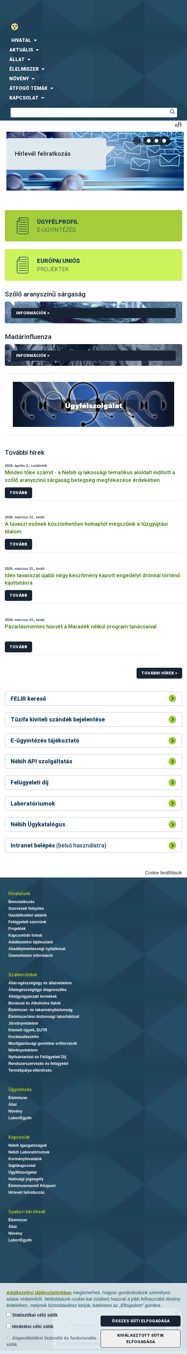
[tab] (149, 141)
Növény (15, 1111)
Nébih (47, 10)
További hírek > (159, 673)
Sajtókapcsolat (22, 1165)
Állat (12, 1104)
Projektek (17, 928)
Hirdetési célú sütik (29, 1326)
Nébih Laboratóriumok (28, 1152)
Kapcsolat (19, 1137)
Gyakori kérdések (26, 1211)
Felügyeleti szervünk (27, 922)
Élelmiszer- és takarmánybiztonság (40, 1010)
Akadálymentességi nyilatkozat (36, 949)
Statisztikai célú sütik (32, 1315)
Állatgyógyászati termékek (32, 996)
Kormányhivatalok (25, 1159)
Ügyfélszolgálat (22, 1172)
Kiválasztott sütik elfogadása (140, 1338)
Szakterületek (22, 974)
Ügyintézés (20, 1089)
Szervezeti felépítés (26, 908)
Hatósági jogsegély (25, 1179)
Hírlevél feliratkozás (43, 153)
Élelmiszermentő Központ (32, 1186)
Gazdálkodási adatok (27, 915)
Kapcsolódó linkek (25, 935)
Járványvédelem (23, 1023)
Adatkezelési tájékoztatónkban (39, 1292)
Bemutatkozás (21, 902)
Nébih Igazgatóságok (27, 1145)
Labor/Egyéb (20, 1118)
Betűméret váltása (178, 125)
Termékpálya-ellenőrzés (30, 1070)
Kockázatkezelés (23, 1037)
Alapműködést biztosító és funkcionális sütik (51, 1341)
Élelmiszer (17, 1098)
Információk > (96, 314)
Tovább (18, 492)
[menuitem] (93, 40)
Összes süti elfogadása (141, 1321)
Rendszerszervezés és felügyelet (38, 1063)
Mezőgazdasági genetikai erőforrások (42, 1043)
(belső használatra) (58, 845)
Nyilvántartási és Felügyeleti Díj (37, 1057)
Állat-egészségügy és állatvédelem (40, 983)
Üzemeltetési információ (30, 955)
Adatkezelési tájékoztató (30, 942)
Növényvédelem (23, 1050)
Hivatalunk (19, 893)
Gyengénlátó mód (17, 26)
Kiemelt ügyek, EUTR (27, 1030)
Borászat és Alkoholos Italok (34, 1003)
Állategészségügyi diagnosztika (37, 990)
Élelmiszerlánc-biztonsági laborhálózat (43, 1016)
